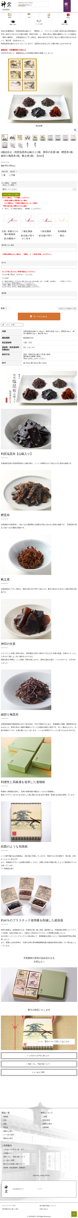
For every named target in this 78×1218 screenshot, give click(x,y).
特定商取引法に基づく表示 (10, 1209)
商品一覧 (6, 1113)
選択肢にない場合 (7, 245)
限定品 (5, 1127)
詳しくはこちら (29, 347)
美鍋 (4, 1124)
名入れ (3, 262)
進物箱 (5, 1116)
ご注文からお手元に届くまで (13, 1149)
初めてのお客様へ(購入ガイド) (14, 1164)
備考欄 (3, 293)
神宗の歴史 (46, 1120)
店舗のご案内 (47, 1124)
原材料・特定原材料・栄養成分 (14, 1168)
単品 (4, 1120)
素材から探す (8, 1138)
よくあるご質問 (8, 1160)
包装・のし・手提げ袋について (14, 1157)
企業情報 (45, 1127)
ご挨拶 (44, 1116)
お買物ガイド (8, 1153)
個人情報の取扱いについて (48, 1205)
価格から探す (8, 1131)
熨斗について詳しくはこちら (57, 1041)
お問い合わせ (44, 1209)
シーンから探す (8, 1135)
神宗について (47, 1113)
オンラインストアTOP (8, 1205)
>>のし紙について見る (11, 194)
